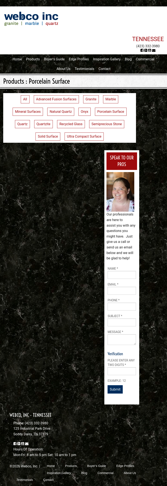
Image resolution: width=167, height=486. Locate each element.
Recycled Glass (71, 124)
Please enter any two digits (121, 363)
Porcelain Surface (110, 112)
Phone (114, 300)
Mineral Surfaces (28, 112)
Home (17, 59)
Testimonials (84, 69)
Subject (115, 316)
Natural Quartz (61, 112)
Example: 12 (117, 380)
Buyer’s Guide (54, 59)
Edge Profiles (79, 59)
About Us (63, 69)
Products (33, 59)
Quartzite (43, 124)
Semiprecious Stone (107, 124)
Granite (91, 99)
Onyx (84, 112)
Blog (128, 59)
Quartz (22, 124)
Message (115, 332)
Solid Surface (48, 136)
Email (113, 284)
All (25, 99)
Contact (105, 69)
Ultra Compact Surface (84, 136)
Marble (110, 99)
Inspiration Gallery (107, 59)
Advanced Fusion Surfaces (56, 99)
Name (113, 268)
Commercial (145, 59)
